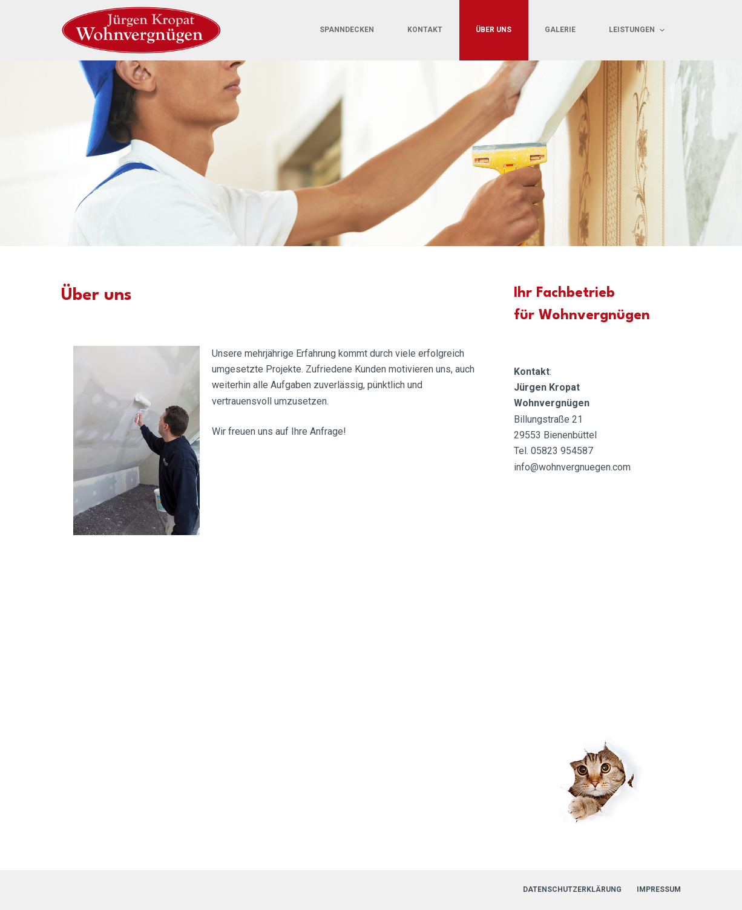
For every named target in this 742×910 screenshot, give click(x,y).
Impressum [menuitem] (659, 889)
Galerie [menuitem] (560, 29)
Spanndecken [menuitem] (347, 29)
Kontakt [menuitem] (424, 29)
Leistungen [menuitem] (638, 30)
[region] (371, 153)
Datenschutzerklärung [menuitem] (572, 889)
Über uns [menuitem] (493, 29)
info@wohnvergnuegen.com (572, 467)
